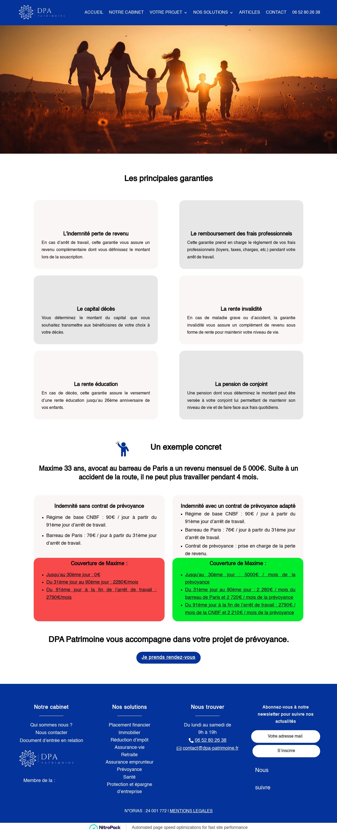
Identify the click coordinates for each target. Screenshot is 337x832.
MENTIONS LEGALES (191, 811)
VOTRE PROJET (166, 13)
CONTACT (276, 13)
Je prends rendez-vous (168, 657)
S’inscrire (286, 751)
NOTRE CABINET (126, 13)
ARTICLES (249, 13)
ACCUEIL (94, 13)
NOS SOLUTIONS (210, 13)
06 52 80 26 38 (306, 13)
